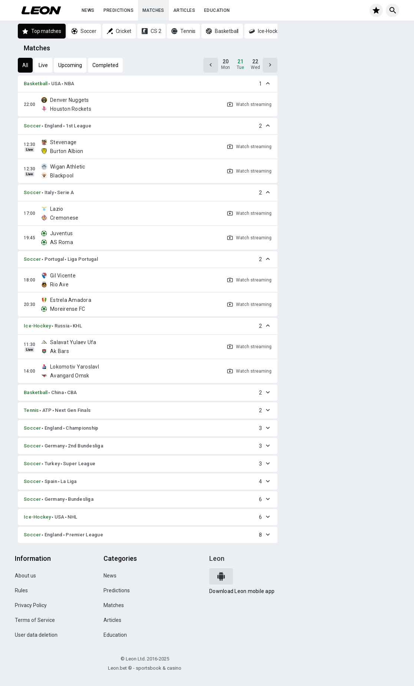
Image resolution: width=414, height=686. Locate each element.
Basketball (36, 83)
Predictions (119, 10)
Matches (153, 10)
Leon (216, 558)
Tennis (31, 410)
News (88, 10)
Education (217, 10)
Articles (184, 10)
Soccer (32, 126)
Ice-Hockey (37, 326)
